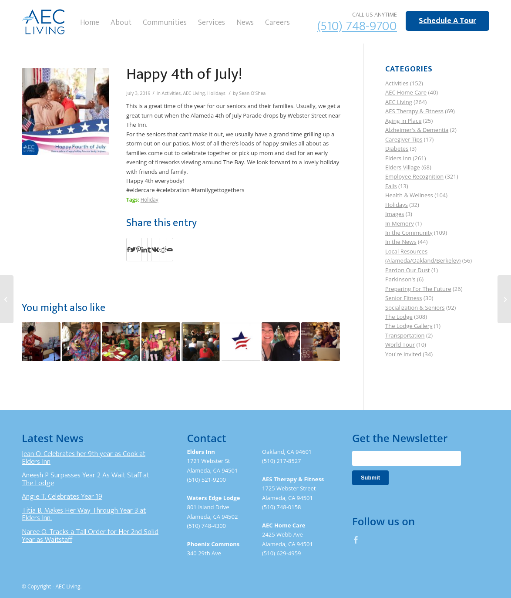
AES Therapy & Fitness (414, 111)
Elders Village (402, 167)
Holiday (149, 199)
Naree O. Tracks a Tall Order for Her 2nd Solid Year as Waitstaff (90, 536)
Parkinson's (400, 279)
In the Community (409, 232)
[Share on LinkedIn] (144, 249)
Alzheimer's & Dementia (416, 130)
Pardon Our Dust (407, 270)
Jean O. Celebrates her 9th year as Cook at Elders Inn (83, 458)
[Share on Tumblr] (149, 249)
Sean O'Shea (252, 93)
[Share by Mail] (170, 249)
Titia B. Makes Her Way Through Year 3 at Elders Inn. (84, 514)
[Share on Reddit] (163, 249)
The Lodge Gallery (408, 326)
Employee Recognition (414, 176)
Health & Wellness (409, 195)
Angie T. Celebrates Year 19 (62, 496)
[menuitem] (89, 22)
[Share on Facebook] (128, 249)
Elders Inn (398, 158)
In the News (401, 242)
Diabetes (396, 148)
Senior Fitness (403, 298)
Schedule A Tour (447, 20)
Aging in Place (403, 121)
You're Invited (403, 354)
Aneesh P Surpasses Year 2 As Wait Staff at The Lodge (85, 479)
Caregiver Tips (403, 139)
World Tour (400, 344)
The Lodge (399, 317)
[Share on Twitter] (133, 249)
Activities (171, 93)
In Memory (399, 223)
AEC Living (194, 93)
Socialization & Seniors (415, 307)
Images (394, 214)
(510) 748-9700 (357, 26)
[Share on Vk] (155, 249)
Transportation (405, 335)
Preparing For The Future (418, 289)
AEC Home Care (406, 92)
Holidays (216, 93)
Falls (391, 186)
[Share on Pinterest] (138, 249)
